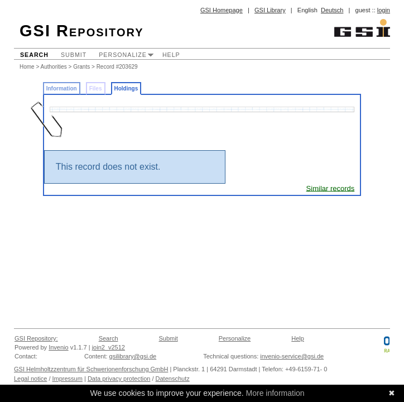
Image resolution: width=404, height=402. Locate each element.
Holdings (126, 88)
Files (95, 88)
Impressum (67, 378)
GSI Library (270, 10)
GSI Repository (82, 31)
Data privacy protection (119, 378)
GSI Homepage (221, 10)
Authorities (54, 67)
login (383, 10)
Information (61, 88)
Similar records (330, 188)
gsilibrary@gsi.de (133, 356)
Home (27, 67)
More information (275, 393)
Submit (73, 54)
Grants (81, 67)
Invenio (58, 347)
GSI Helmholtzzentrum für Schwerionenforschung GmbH (91, 369)
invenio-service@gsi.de (292, 356)
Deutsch (332, 10)
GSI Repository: (36, 338)
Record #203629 (117, 67)
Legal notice (30, 378)
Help (171, 54)
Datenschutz (173, 378)
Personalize (123, 54)
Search (34, 54)
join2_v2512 (108, 347)
